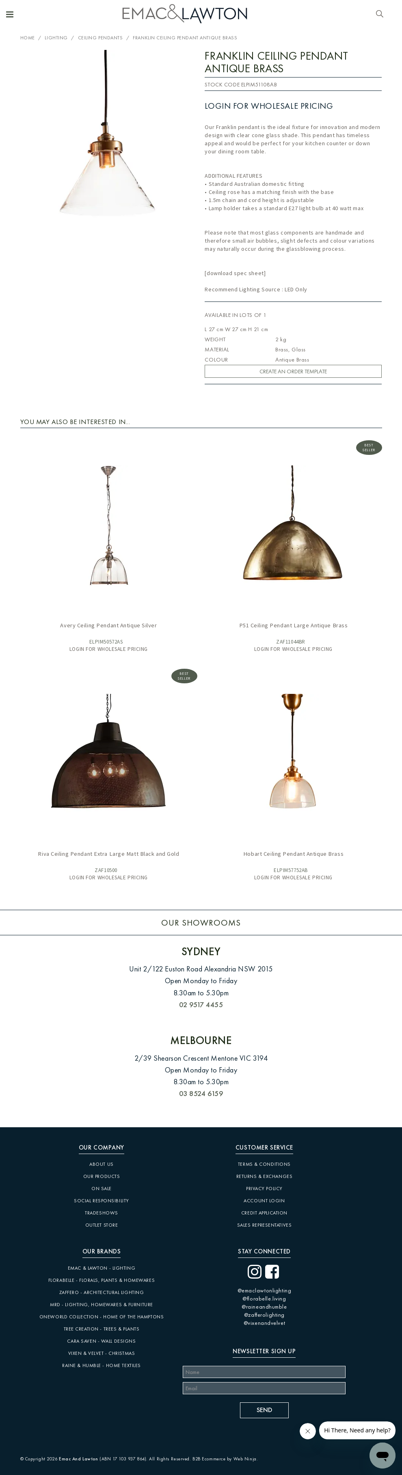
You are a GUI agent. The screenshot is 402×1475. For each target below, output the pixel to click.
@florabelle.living (264, 1298)
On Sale (101, 1188)
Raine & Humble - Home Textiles (101, 1365)
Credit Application (264, 1213)
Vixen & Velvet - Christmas (101, 1353)
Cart (391, 15)
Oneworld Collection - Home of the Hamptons (101, 1317)
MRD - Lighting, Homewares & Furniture (101, 1304)
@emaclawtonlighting (265, 1290)
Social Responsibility (101, 1200)
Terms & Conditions (264, 1164)
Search (379, 14)
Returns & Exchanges (264, 1176)
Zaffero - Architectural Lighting (101, 1292)
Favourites (370, 14)
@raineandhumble (264, 1306)
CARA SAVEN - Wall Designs (101, 1341)
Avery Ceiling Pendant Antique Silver (108, 625)
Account (359, 14)
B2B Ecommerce (208, 1459)
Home (27, 37)
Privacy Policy (264, 1188)
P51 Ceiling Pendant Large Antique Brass (293, 625)
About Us (101, 1164)
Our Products (101, 1176)
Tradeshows (101, 1213)
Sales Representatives (264, 1225)
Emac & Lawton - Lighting (101, 1268)
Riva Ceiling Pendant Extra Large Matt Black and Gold (108, 853)
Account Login (264, 1200)
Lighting (56, 37)
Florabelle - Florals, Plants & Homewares (101, 1280)
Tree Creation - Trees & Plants (102, 1329)
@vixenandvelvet (264, 1322)
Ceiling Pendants (100, 37)
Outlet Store (101, 1225)
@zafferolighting (264, 1314)
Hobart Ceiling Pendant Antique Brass (293, 853)
